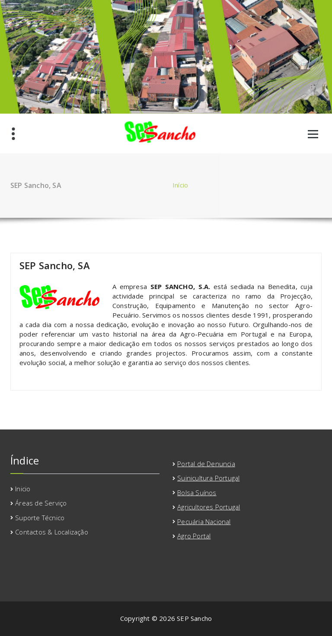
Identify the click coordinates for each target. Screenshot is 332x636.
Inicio (22, 488)
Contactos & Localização (51, 532)
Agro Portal (194, 535)
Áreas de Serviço (41, 503)
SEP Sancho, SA (54, 265)
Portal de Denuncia (206, 463)
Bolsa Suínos (196, 492)
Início (180, 185)
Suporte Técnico (39, 517)
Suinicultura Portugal (208, 478)
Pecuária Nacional (203, 521)
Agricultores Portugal (208, 506)
